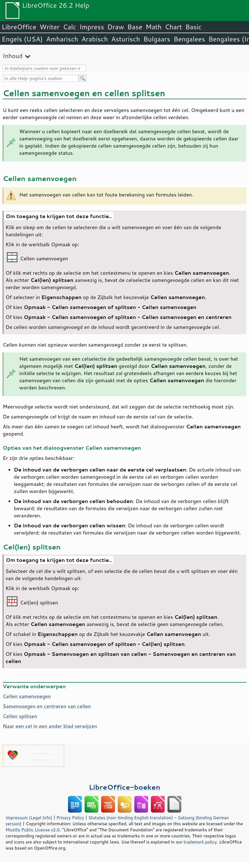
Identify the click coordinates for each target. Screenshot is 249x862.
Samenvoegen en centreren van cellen (47, 706)
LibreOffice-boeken (124, 787)
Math (154, 27)
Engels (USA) (22, 39)
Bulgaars (156, 39)
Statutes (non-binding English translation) (130, 817)
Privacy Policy (70, 817)
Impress (92, 27)
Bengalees (189, 39)
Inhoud (13, 55)
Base (134, 27)
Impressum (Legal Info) (29, 817)
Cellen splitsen (20, 716)
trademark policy (200, 842)
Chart (173, 27)
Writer (49, 27)
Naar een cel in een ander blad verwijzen (50, 726)
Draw (115, 27)
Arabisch (95, 39)
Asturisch (125, 39)
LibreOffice (19, 27)
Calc (69, 27)
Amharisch (62, 39)
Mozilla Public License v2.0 (33, 830)
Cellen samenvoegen (27, 696)
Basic (193, 27)
